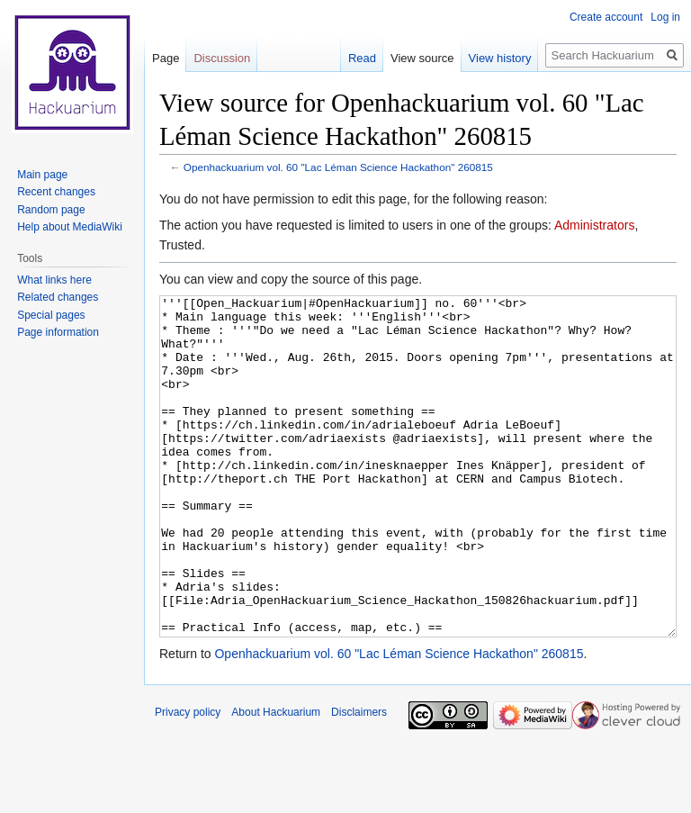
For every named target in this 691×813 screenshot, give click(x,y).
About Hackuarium (275, 779)
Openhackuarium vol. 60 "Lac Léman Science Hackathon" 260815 (338, 167)
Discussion (221, 58)
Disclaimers (359, 779)
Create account (606, 17)
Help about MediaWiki (69, 227)
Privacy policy (187, 779)
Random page (51, 209)
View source (422, 58)
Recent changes (56, 191)
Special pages (51, 315)
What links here (54, 280)
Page (165, 58)
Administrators (594, 225)
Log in (665, 17)
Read (362, 58)
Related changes (57, 297)
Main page (42, 174)
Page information (58, 332)
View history (500, 58)
